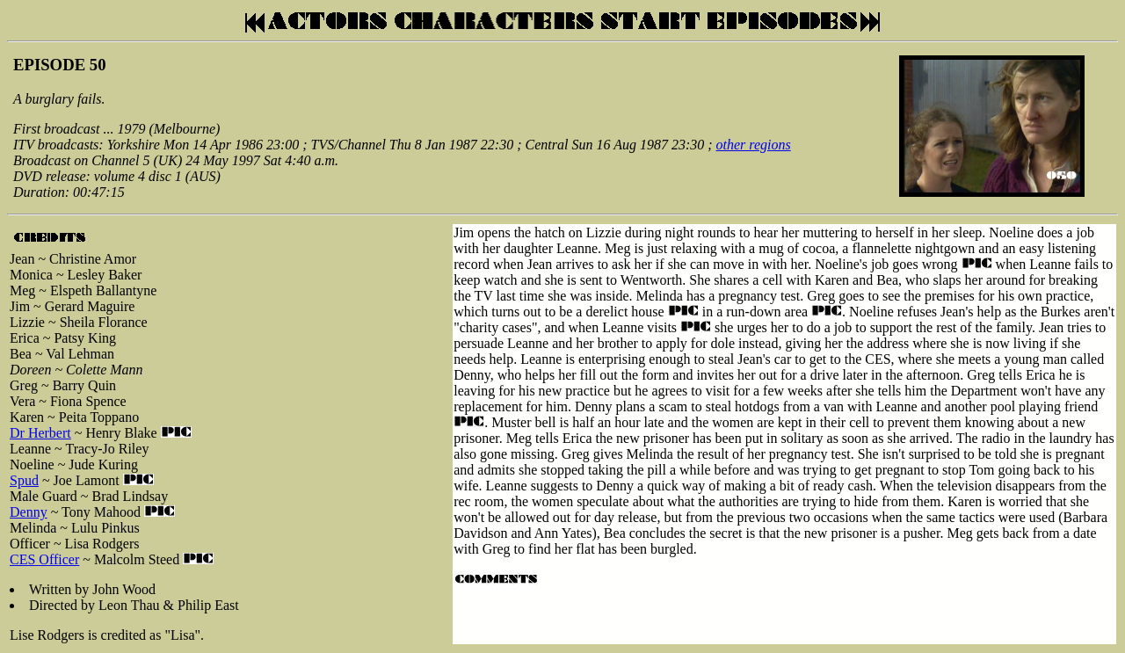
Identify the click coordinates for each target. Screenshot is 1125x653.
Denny (28, 511)
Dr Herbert (40, 432)
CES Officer (44, 559)
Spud (24, 480)
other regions (753, 144)
